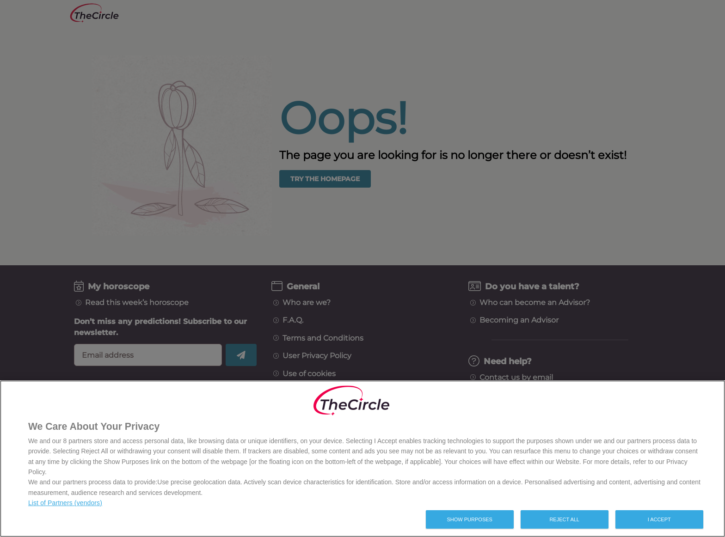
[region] (362, 458)
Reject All (564, 519)
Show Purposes (469, 519)
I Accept (659, 519)
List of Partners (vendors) (65, 502)
